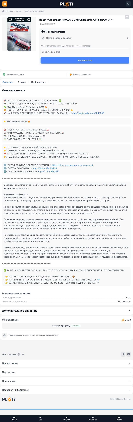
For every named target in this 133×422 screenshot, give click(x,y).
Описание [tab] (8, 82)
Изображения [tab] (38, 82)
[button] (14, 418)
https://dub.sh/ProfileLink (44, 168)
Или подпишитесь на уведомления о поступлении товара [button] (66, 46)
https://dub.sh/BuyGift (48, 171)
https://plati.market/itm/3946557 (87, 113)
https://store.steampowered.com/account (72, 165)
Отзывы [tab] (22, 82)
